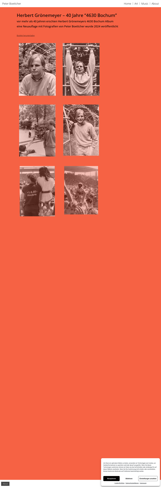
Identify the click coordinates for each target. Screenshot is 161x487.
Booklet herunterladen (26, 35)
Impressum (143, 483)
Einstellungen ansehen (148, 479)
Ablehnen (128, 479)
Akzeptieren (111, 479)
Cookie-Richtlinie (119, 483)
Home (127, 3)
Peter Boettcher (11, 3)
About (155, 3)
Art (136, 3)
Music (144, 3)
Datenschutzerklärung (132, 483)
